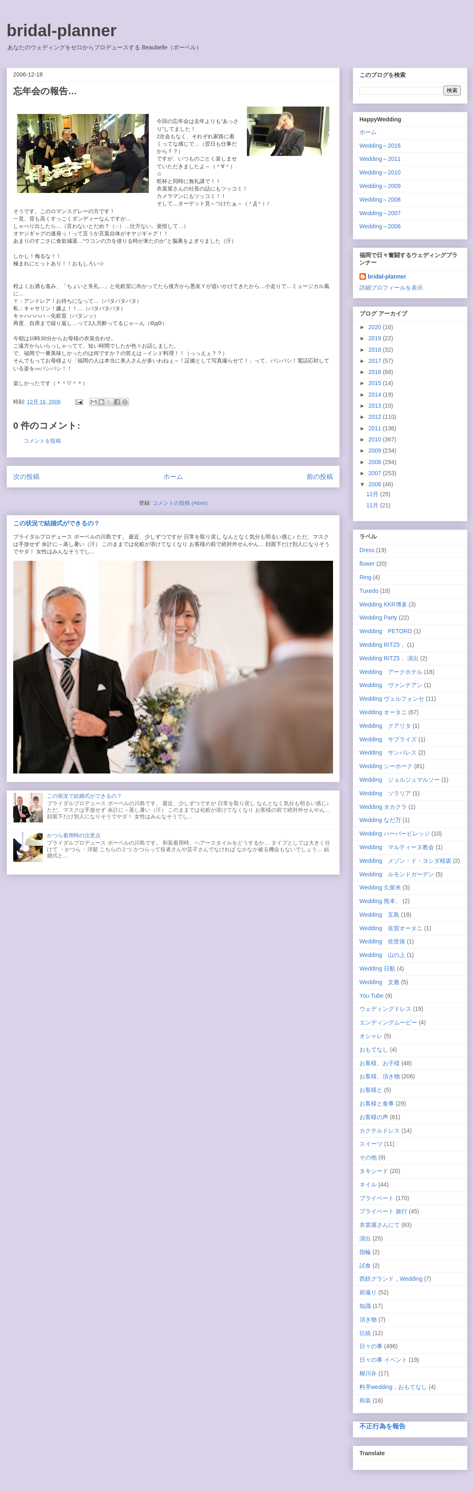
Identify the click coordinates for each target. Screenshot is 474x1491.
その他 (368, 1157)
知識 (365, 1306)
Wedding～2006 (380, 226)
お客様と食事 (376, 1103)
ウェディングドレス (385, 1009)
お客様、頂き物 (379, 1076)
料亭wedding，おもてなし (393, 1387)
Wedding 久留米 (380, 887)
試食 (365, 1265)
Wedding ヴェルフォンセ (391, 698)
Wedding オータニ (383, 712)
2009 (375, 450)
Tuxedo (368, 591)
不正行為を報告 (382, 1426)
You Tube (371, 995)
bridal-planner (62, 30)
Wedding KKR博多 (383, 604)
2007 (375, 473)
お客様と (370, 1090)
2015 (375, 383)
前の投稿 (320, 476)
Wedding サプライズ (388, 739)
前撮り (368, 1292)
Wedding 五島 (379, 914)
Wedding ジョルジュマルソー (399, 779)
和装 (365, 1400)
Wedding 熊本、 (380, 901)
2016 (375, 372)
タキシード (373, 1171)
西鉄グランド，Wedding (390, 1278)
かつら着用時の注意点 (74, 835)
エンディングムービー (388, 1022)
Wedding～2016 (380, 145)
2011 (375, 428)
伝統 (365, 1333)
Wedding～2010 (380, 172)
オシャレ (370, 1036)
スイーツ (370, 1143)
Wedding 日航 (377, 968)
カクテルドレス (379, 1130)
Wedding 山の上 (382, 955)
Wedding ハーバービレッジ (394, 833)
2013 (375, 405)
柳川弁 (368, 1373)
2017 (375, 361)
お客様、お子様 (379, 1063)
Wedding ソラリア (385, 793)
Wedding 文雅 (379, 982)
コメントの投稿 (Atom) (180, 503)
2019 (375, 338)
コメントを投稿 (42, 441)
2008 (375, 462)
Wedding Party (378, 617)
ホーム (173, 476)
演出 (365, 1238)
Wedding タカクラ (383, 807)
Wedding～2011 (380, 159)
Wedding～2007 (380, 213)
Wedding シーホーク (386, 766)
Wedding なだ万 (380, 820)
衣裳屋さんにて (379, 1225)
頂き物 (368, 1319)
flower (367, 563)
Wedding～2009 (380, 186)
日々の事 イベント (383, 1359)
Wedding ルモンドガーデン (396, 874)
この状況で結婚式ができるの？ (56, 523)
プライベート (376, 1198)
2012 (375, 416)
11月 (373, 505)
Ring (365, 577)
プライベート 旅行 (383, 1211)
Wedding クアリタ (385, 725)
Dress (367, 550)
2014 (375, 394)
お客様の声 (373, 1117)
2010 (375, 439)
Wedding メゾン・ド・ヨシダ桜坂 (405, 860)
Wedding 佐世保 (382, 941)
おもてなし (373, 1049)
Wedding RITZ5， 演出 (389, 658)
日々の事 (370, 1346)
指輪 (365, 1252)
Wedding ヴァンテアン (390, 685)
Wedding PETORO (385, 631)
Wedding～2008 (380, 199)
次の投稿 (26, 476)
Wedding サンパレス (388, 752)
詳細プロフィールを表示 (391, 287)
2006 (375, 484)
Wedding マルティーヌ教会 (396, 847)
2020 (375, 327)
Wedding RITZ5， (382, 644)
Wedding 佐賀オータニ (390, 928)
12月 (373, 494)
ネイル (368, 1184)
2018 (375, 349)
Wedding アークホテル (390, 672)
